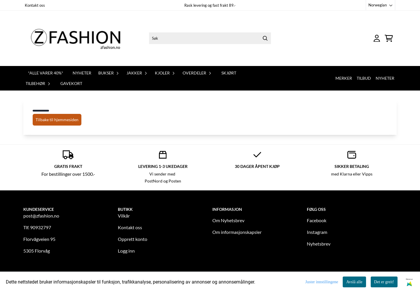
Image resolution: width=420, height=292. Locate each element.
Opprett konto (132, 239)
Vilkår (124, 215)
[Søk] (210, 38)
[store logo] (79, 38)
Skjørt (228, 72)
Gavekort (71, 83)
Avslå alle (354, 282)
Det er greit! (384, 282)
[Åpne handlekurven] (388, 38)
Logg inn (126, 250)
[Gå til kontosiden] (376, 38)
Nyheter (82, 72)
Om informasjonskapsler (237, 232)
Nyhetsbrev (318, 243)
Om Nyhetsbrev (228, 220)
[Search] (265, 38)
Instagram (317, 232)
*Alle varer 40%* (45, 72)
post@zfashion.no (41, 215)
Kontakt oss (35, 5)
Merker (343, 78)
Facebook (316, 220)
